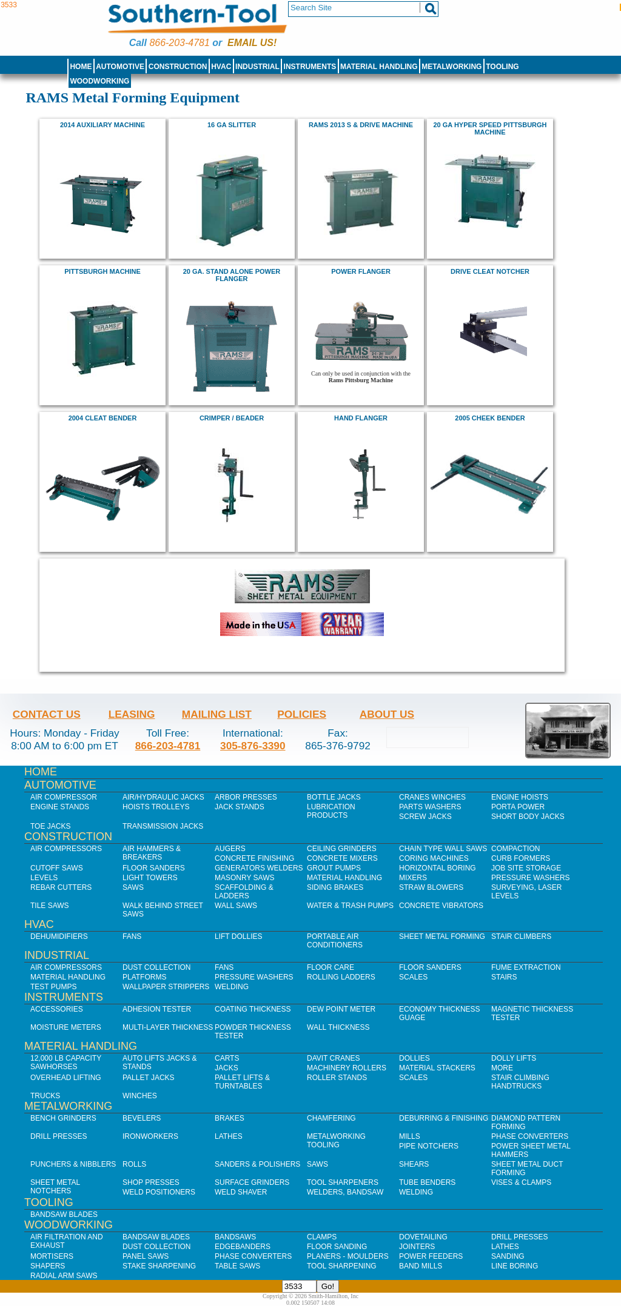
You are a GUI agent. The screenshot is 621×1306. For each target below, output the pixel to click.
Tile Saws (49, 905)
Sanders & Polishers (257, 1164)
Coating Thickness (253, 1009)
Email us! (252, 43)
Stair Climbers (521, 936)
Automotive (120, 66)
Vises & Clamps (521, 1182)
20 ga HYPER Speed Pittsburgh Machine (490, 128)
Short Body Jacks (528, 816)
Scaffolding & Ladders (244, 891)
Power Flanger (361, 271)
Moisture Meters (65, 1027)
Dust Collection (156, 967)
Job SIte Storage (526, 868)
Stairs (504, 977)
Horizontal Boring (437, 868)
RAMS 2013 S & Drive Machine (361, 124)
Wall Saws (236, 905)
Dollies (414, 1058)
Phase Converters (529, 1136)
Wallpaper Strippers (166, 987)
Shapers (47, 1266)
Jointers (417, 1246)
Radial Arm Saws (63, 1275)
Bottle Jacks (334, 797)
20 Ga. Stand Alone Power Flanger (232, 275)
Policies (301, 714)
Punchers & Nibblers (73, 1164)
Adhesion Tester (157, 1009)
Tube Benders (427, 1182)
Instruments (310, 66)
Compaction (515, 848)
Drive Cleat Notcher (490, 271)
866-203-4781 (179, 43)
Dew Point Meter (341, 1009)
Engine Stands (59, 807)
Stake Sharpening (159, 1266)
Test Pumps (53, 987)
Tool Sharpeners (342, 1182)
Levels (44, 877)
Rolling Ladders (341, 977)
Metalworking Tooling (336, 1140)
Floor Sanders (154, 868)
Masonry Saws (244, 877)
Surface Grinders (252, 1182)
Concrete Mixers (342, 858)
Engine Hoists (519, 797)
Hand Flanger (361, 418)
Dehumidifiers (59, 936)
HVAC (221, 66)
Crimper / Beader (232, 418)
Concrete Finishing (254, 858)
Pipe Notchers (428, 1146)
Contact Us (47, 714)
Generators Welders (259, 868)
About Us (387, 714)
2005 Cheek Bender (490, 418)
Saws (133, 887)
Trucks (45, 1096)
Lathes (229, 1136)
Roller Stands (337, 1077)
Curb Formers (520, 858)
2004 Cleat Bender (103, 418)
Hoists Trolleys (156, 807)
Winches (140, 1096)
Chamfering (331, 1118)
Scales (413, 977)
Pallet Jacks (149, 1077)
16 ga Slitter (231, 124)
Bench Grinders (63, 1118)
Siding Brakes (335, 887)
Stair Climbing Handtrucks (520, 1081)
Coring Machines (434, 858)
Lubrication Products (331, 811)
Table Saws (237, 1266)
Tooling (502, 66)
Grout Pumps (334, 868)
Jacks (226, 1068)
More (502, 1068)
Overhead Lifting (65, 1077)
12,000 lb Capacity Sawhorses (65, 1062)
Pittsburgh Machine (102, 271)
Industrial (257, 66)
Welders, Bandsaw (345, 1192)
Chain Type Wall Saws (443, 848)
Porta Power (518, 807)
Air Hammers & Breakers (152, 852)
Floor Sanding (337, 1246)
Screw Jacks (425, 816)
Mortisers (51, 1256)
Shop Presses (151, 1182)
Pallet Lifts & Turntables (242, 1081)
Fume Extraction (526, 967)
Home (81, 66)
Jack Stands (239, 807)
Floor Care (330, 967)
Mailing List (217, 714)
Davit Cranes (333, 1058)
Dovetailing (423, 1237)
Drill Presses (58, 1136)
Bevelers (142, 1118)
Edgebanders (242, 1246)
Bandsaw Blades (64, 1214)
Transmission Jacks (163, 826)
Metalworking (451, 66)
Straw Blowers (431, 887)
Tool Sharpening (342, 1266)
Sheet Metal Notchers (55, 1186)
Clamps (322, 1237)
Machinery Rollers (346, 1068)
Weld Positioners (159, 1192)
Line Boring (514, 1266)
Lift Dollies (238, 936)
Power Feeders (431, 1256)
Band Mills (420, 1266)
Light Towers (150, 877)
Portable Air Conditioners (335, 940)
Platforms (144, 977)
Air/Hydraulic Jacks (163, 797)
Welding (232, 987)
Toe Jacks (50, 826)
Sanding (508, 1256)
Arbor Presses (246, 797)
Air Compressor (63, 797)
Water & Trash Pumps (350, 905)
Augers (230, 848)
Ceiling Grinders (342, 848)
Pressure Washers (530, 877)
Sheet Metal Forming (442, 936)
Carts (227, 1058)
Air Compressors (66, 848)
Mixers (413, 877)
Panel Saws (146, 1256)
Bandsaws (235, 1237)
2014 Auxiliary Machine (102, 124)
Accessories (56, 1009)
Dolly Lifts (513, 1058)
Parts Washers (430, 807)
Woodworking (99, 81)
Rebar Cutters (61, 887)
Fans (132, 936)
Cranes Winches (432, 797)
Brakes (229, 1118)
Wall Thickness (338, 1027)
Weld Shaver (241, 1192)
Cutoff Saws (56, 868)
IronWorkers (150, 1136)
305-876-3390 (253, 746)
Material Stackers (437, 1068)
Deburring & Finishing (443, 1118)
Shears (414, 1164)
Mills (409, 1136)
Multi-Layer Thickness (168, 1027)
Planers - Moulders (348, 1256)
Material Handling (379, 66)
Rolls (134, 1164)
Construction (178, 66)
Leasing (132, 714)
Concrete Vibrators (441, 905)
